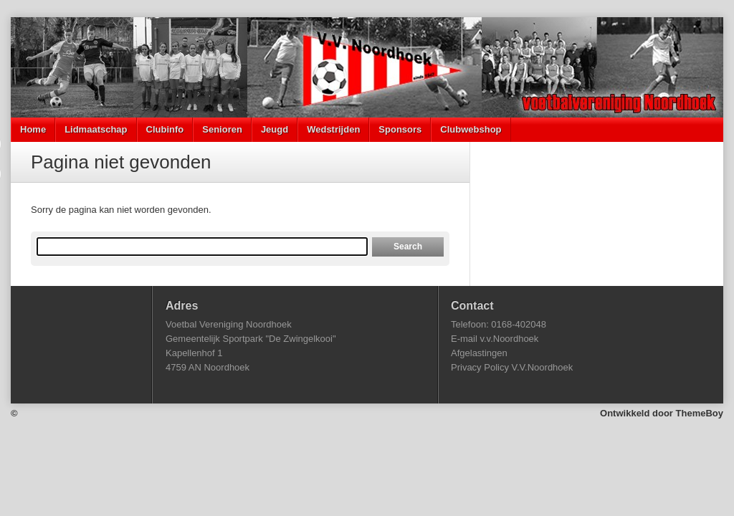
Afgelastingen (479, 353)
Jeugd (274, 129)
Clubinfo (165, 129)
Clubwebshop (470, 129)
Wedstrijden (333, 129)
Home (33, 129)
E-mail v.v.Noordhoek (494, 338)
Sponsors (399, 129)
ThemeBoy (699, 413)
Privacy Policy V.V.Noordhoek (512, 367)
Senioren (222, 129)
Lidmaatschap (96, 129)
